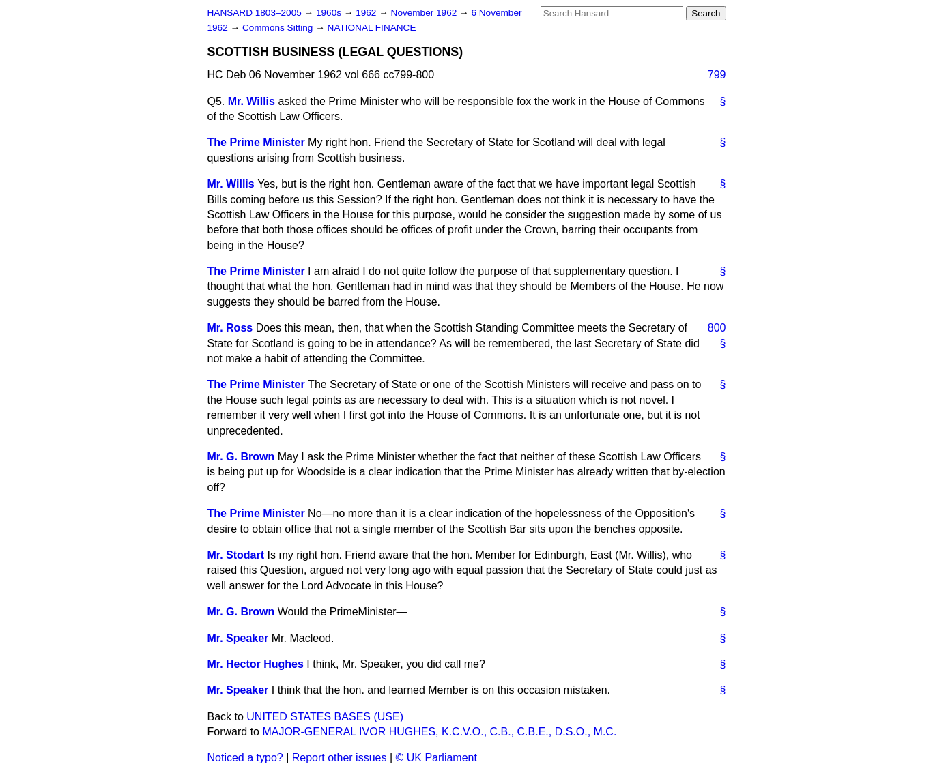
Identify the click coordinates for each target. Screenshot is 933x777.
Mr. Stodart (236, 555)
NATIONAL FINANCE (372, 28)
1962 (367, 13)
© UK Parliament (436, 757)
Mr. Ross (230, 328)
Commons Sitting (278, 28)
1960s (330, 13)
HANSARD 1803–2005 (254, 13)
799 (717, 74)
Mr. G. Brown (241, 457)
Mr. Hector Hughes (255, 664)
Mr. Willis (251, 101)
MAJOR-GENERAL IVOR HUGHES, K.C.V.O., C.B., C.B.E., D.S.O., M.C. (439, 731)
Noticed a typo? (245, 757)
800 (717, 328)
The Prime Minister (256, 142)
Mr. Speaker (238, 638)
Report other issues (339, 757)
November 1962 (425, 13)
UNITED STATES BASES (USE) (324, 716)
